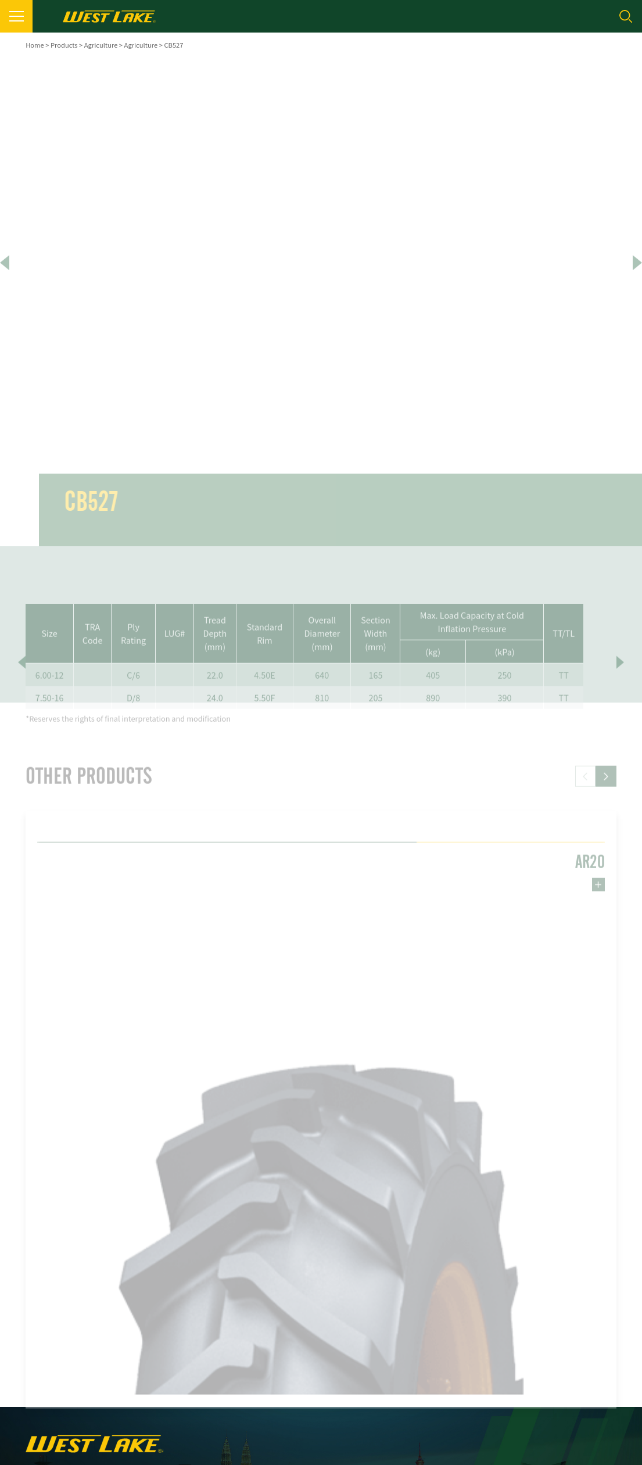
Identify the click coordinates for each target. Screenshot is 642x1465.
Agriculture (101, 44)
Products (64, 44)
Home (35, 44)
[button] (606, 794)
